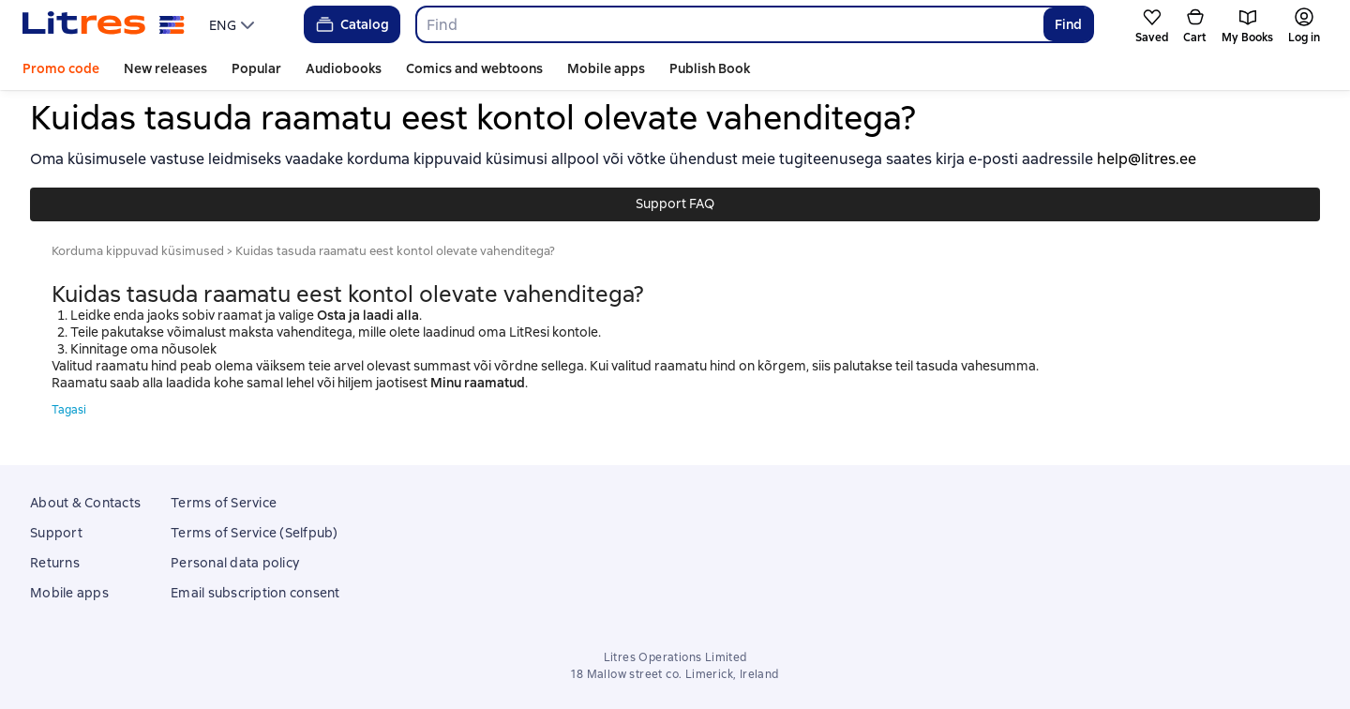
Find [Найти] (1068, 24)
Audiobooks (344, 68)
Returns (55, 562)
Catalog (351, 24)
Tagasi (69, 409)
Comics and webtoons (474, 68)
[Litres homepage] (103, 24)
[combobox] (729, 24)
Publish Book (709, 68)
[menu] (234, 24)
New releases (165, 68)
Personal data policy (235, 562)
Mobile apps (606, 68)
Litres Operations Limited (675, 657)
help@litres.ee (1146, 159)
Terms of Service (224, 502)
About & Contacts (85, 502)
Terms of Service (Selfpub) (254, 532)
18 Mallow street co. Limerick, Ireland (674, 674)
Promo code (60, 68)
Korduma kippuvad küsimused (138, 251)
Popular (256, 68)
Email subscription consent (255, 592)
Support (56, 532)
